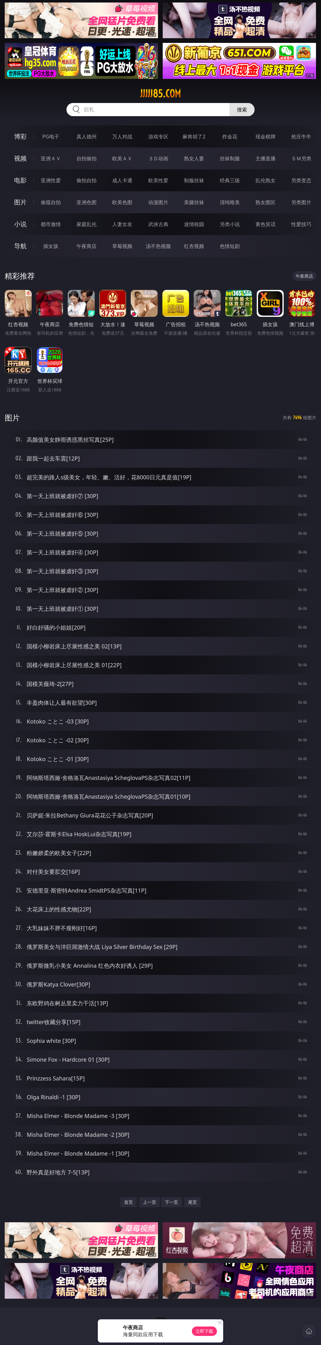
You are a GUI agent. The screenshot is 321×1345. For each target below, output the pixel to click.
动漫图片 (158, 202)
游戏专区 (158, 136)
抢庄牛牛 (301, 136)
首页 (128, 1202)
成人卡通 (122, 180)
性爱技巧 (301, 224)
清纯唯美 (230, 202)
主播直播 (265, 158)
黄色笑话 (265, 224)
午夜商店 (86, 246)
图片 (20, 202)
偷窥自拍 (51, 202)
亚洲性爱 (51, 180)
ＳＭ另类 (301, 158)
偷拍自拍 (86, 180)
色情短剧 (230, 246)
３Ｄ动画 (158, 158)
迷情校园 (194, 224)
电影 (20, 180)
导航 (20, 246)
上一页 (149, 1202)
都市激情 (51, 224)
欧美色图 (122, 202)
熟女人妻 (194, 158)
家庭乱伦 (86, 224)
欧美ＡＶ (122, 158)
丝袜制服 (230, 158)
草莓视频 (122, 246)
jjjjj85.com (160, 93)
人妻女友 (122, 224)
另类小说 (230, 224)
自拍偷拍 (86, 158)
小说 (20, 224)
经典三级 (230, 180)
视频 (20, 158)
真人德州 (86, 136)
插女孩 (50, 246)
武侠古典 (158, 224)
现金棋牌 (265, 136)
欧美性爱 (158, 180)
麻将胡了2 (193, 136)
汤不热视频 (158, 246)
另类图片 (301, 202)
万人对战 (122, 136)
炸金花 (229, 136)
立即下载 (204, 1331)
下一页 (171, 1202)
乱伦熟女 (265, 180)
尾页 (192, 1202)
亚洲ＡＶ (51, 158)
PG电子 (50, 136)
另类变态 (301, 180)
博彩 (20, 136)
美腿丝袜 (194, 202)
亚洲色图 (86, 202)
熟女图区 (265, 202)
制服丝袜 (194, 180)
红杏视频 (194, 246)
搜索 (242, 109)
